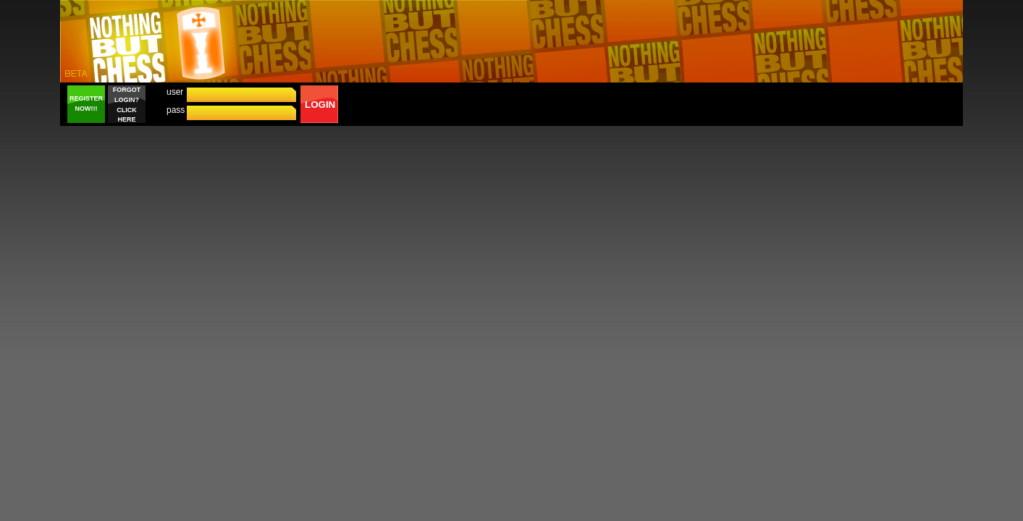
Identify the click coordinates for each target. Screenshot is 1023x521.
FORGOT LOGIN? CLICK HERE (127, 104)
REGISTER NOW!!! (86, 103)
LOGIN (320, 104)
